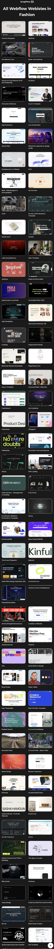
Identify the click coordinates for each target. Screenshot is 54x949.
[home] (27, 2)
